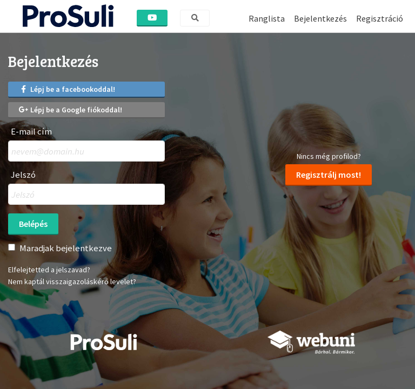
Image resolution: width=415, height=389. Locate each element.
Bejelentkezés (320, 18)
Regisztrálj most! (328, 174)
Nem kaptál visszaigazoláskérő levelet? (72, 281)
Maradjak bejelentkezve (65, 248)
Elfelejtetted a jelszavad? (49, 269)
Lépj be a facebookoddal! (67, 89)
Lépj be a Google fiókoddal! (70, 110)
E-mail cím (31, 131)
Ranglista (267, 18)
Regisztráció (379, 18)
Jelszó (23, 174)
